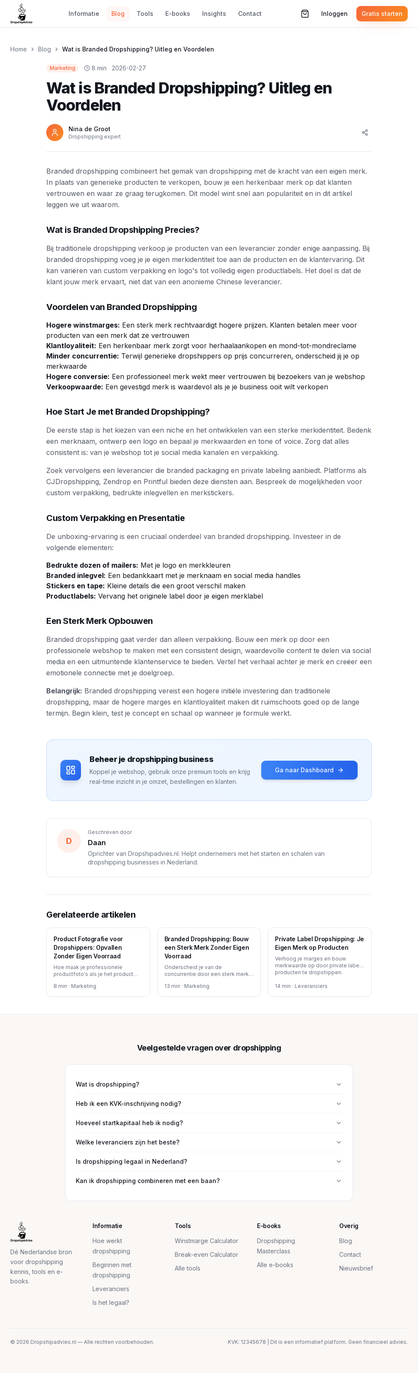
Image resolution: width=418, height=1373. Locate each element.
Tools (145, 13)
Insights (214, 13)
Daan (97, 842)
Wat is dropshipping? (209, 1084)
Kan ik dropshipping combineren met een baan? (209, 1180)
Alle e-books (275, 1264)
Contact (250, 13)
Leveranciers (111, 1288)
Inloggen (334, 13)
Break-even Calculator (206, 1254)
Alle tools (187, 1268)
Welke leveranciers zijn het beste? (209, 1142)
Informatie (84, 13)
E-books (177, 13)
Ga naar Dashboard (309, 770)
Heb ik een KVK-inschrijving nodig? (209, 1103)
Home (18, 49)
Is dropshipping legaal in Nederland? (209, 1161)
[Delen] (365, 132)
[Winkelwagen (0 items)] (305, 13)
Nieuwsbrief (356, 1268)
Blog (118, 13)
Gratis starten (382, 13)
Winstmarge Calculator (206, 1240)
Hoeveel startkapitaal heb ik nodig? (209, 1122)
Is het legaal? (111, 1302)
